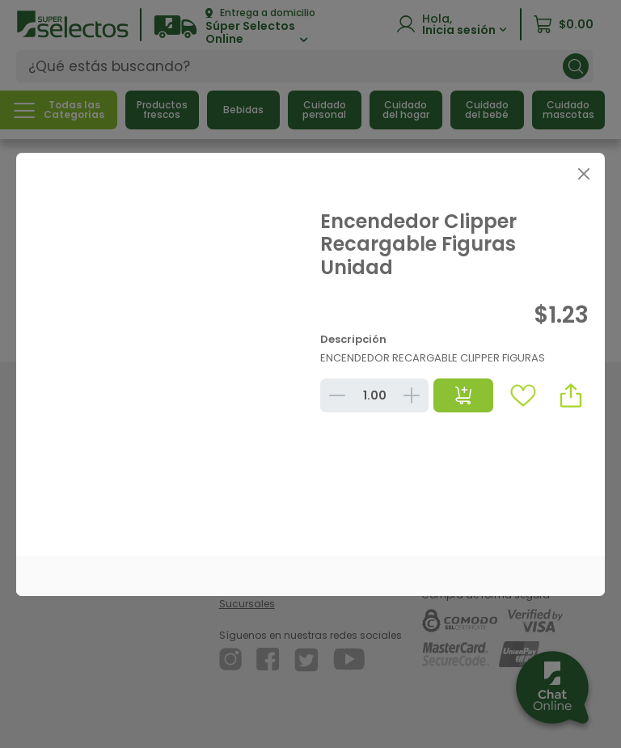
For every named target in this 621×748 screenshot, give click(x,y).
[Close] (583, 174)
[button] (571, 395)
